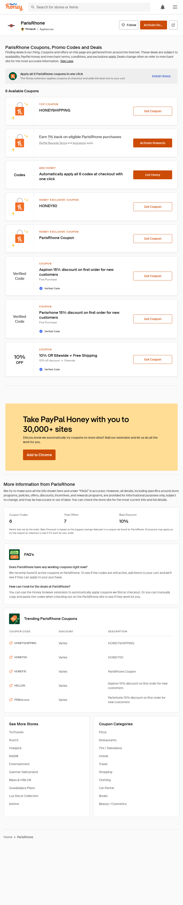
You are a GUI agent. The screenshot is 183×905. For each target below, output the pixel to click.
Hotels (103, 756)
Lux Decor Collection (23, 796)
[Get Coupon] (152, 111)
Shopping (105, 772)
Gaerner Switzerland (23, 772)
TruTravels (16, 732)
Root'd (13, 740)
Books (103, 796)
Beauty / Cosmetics (113, 804)
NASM (13, 756)
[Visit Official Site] (173, 25)
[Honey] (14, 7)
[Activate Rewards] (153, 25)
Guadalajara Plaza (22, 788)
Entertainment (19, 764)
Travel (103, 764)
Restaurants (107, 740)
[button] (175, 7)
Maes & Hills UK (20, 780)
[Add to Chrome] (39, 455)
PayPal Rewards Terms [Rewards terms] (53, 143)
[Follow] (128, 25)
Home (8, 837)
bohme (14, 804)
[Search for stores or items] (89, 7)
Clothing (105, 780)
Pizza (102, 732)
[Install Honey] (161, 76)
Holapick (15, 748)
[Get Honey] (152, 174)
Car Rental (106, 788)
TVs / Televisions (110, 748)
